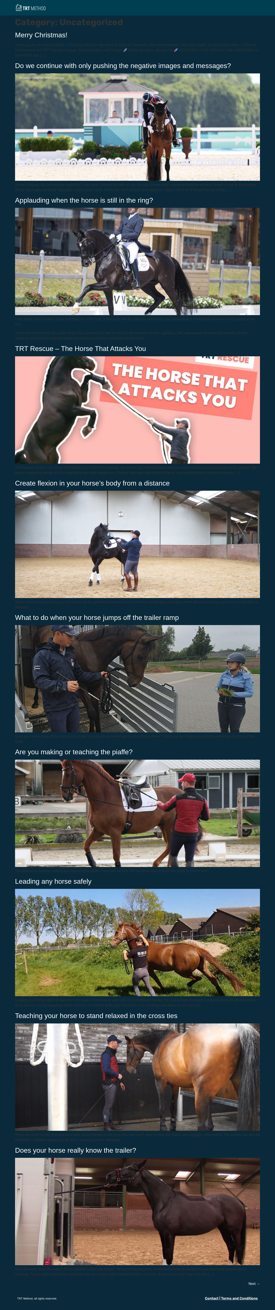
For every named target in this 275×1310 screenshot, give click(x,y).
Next (254, 1284)
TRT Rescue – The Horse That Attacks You (80, 348)
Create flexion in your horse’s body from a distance (92, 483)
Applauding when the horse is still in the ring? (84, 200)
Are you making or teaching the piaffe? (74, 752)
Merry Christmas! (41, 35)
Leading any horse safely (53, 881)
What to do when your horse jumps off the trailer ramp (97, 617)
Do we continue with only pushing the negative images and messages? (123, 66)
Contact (211, 1298)
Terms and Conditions (239, 1298)
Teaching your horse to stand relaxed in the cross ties (96, 1016)
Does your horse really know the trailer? (75, 1150)
